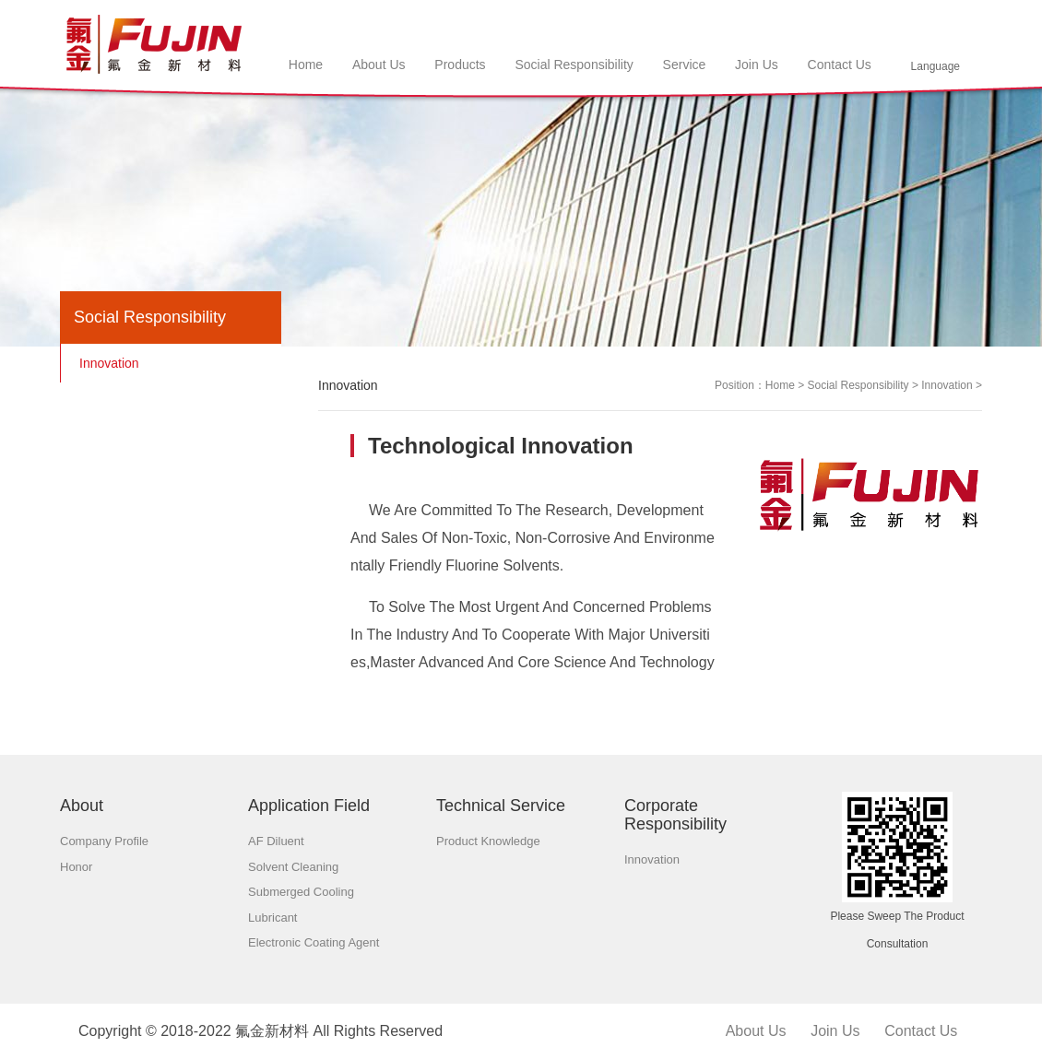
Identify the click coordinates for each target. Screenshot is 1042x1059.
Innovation (946, 385)
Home (780, 385)
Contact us (920, 1031)
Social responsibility (858, 385)
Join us (835, 1031)
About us (756, 1031)
